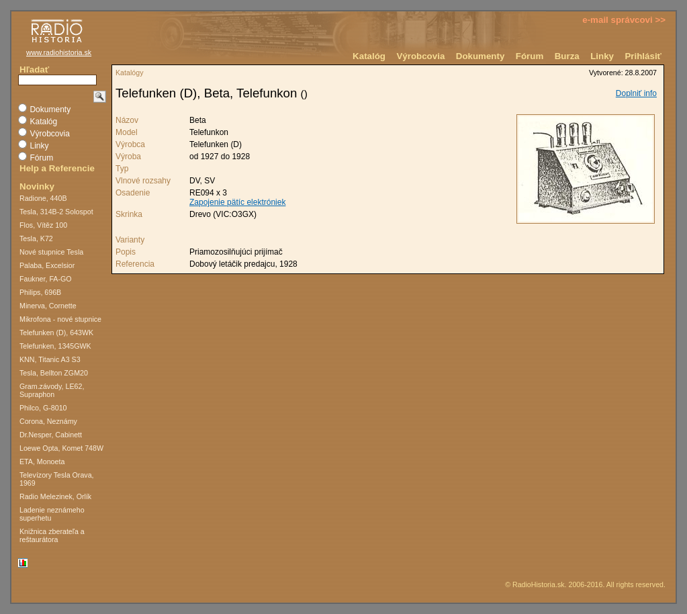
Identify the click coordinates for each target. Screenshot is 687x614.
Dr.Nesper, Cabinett (50, 435)
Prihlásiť (643, 56)
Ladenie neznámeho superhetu (52, 514)
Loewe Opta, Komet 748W (61, 448)
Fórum (529, 56)
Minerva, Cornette (48, 306)
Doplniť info (636, 93)
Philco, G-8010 (43, 408)
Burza (567, 56)
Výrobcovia (420, 56)
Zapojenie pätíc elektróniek (237, 202)
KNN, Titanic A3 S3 (50, 359)
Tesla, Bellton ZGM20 (53, 373)
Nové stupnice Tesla (51, 252)
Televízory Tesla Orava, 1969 (56, 479)
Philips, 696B (40, 292)
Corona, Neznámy (48, 421)
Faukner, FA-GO (45, 279)
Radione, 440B (43, 198)
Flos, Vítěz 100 (43, 225)
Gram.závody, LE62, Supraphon (51, 390)
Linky (602, 56)
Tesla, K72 (36, 238)
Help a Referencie (57, 168)
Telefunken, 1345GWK (55, 346)
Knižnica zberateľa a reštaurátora (52, 535)
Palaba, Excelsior (47, 265)
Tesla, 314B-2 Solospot (56, 212)
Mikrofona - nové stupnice (60, 319)
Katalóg (369, 56)
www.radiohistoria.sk (58, 52)
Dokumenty (480, 56)
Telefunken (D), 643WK (56, 332)
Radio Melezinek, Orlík (55, 496)
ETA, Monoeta (41, 461)
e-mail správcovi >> (624, 20)
